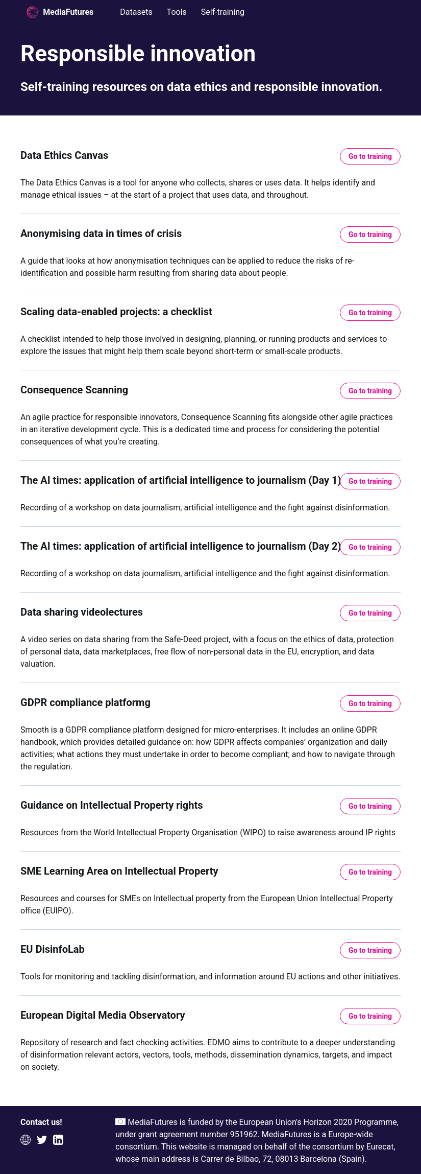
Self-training (222, 12)
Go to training (370, 156)
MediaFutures (60, 12)
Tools (177, 12)
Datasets (136, 12)
